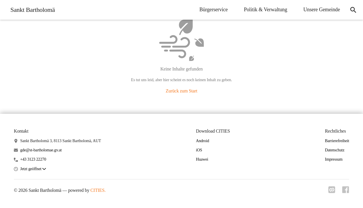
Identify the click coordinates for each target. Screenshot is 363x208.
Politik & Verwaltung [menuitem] (265, 9)
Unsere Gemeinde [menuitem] (321, 9)
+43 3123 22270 (33, 159)
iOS (199, 150)
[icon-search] (353, 10)
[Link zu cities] (331, 191)
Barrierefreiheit (337, 141)
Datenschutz (335, 150)
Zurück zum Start (181, 90)
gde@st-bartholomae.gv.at (41, 150)
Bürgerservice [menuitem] (213, 9)
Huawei (202, 159)
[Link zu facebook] (345, 191)
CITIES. (98, 190)
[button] (33, 169)
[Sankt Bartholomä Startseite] (31, 10)
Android (202, 141)
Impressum (334, 159)
